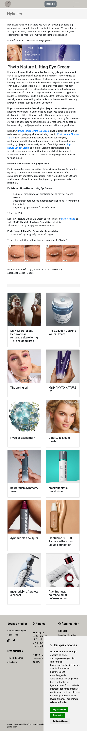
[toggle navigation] (77, 4)
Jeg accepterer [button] (59, 709)
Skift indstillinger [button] (60, 721)
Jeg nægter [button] (58, 715)
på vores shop (68, 218)
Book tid (50, 4)
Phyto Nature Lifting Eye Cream (33, 131)
